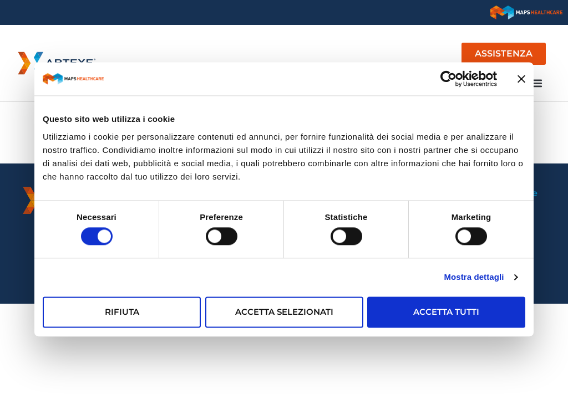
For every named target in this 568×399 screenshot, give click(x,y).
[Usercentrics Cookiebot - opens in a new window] (448, 78)
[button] (537, 83)
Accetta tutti (446, 311)
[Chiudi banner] (521, 79)
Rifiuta (122, 311)
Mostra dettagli (474, 277)
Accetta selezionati (284, 311)
